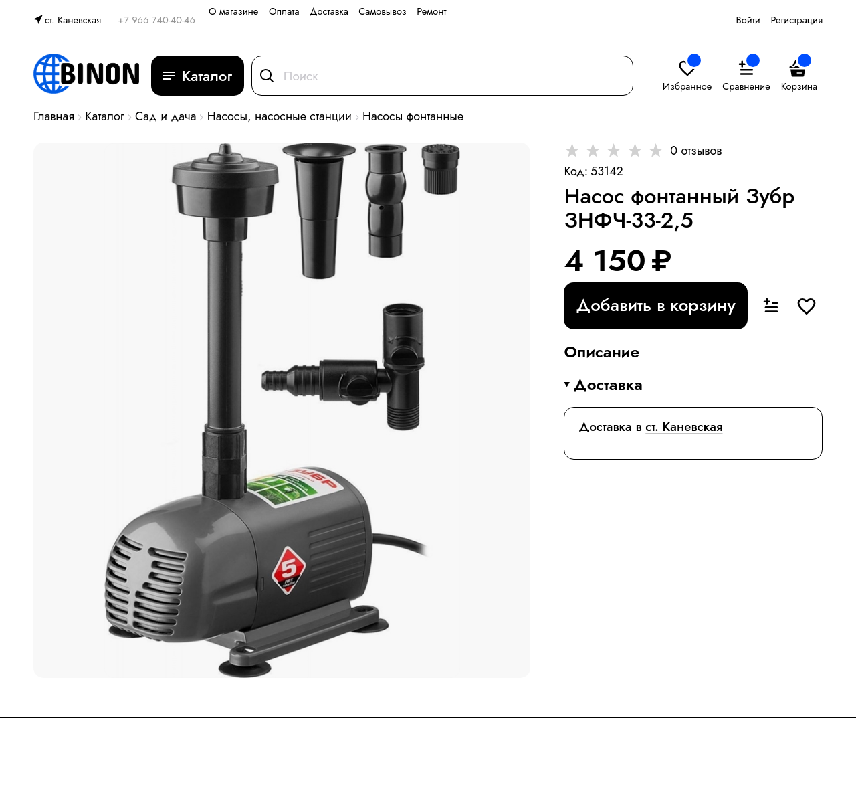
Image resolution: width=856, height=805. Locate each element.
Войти (748, 20)
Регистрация (796, 20)
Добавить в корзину (656, 305)
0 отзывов (696, 151)
